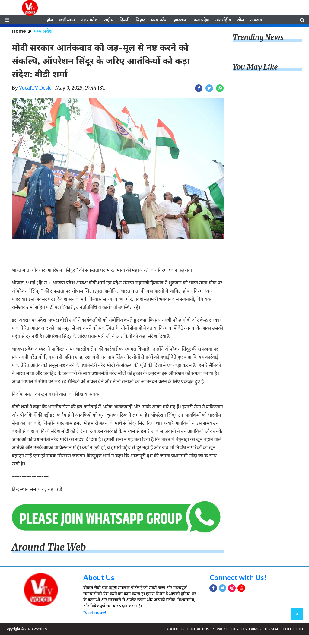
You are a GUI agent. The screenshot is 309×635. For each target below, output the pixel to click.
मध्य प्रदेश (159, 20)
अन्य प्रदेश (200, 20)
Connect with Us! (238, 577)
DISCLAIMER (251, 629)
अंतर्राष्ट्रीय (223, 20)
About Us (98, 577)
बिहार (140, 20)
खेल (240, 20)
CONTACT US (198, 629)
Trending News (258, 38)
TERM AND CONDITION (283, 629)
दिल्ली (124, 20)
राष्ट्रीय (108, 20)
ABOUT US (175, 629)
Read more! (94, 613)
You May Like (255, 67)
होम (50, 20)
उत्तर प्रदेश (89, 20)
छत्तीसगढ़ (67, 20)
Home (19, 31)
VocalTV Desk (35, 88)
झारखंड (180, 20)
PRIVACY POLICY (225, 629)
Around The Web (49, 548)
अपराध (256, 20)
